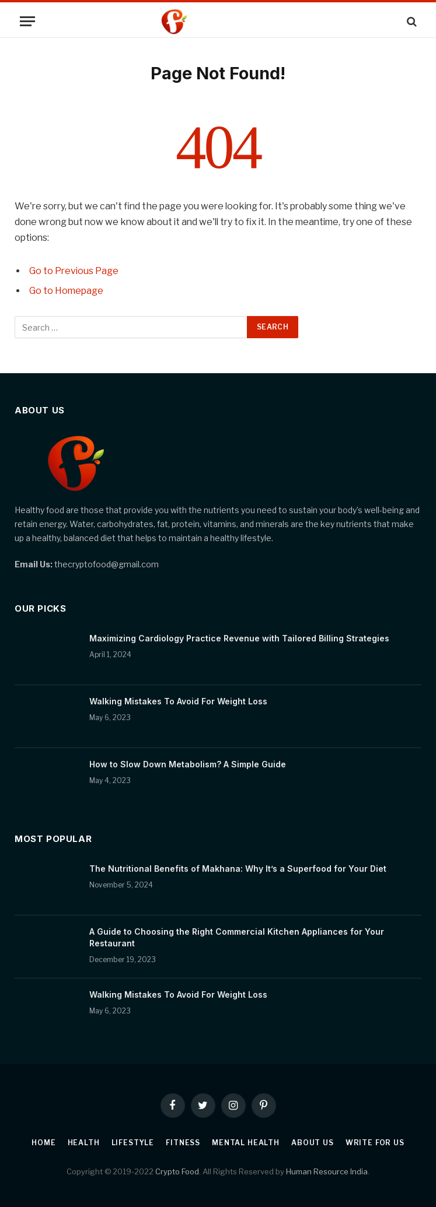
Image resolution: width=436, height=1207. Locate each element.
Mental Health (246, 1142)
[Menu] (27, 21)
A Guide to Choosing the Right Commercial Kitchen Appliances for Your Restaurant (236, 937)
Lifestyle (133, 1142)
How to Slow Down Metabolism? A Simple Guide (187, 764)
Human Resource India (327, 1171)
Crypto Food (177, 1171)
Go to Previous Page (73, 270)
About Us (312, 1142)
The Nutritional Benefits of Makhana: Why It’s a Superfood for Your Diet (237, 868)
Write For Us (375, 1142)
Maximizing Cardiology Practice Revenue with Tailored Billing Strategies (239, 638)
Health (84, 1142)
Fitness (183, 1142)
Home (43, 1142)
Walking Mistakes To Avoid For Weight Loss (178, 701)
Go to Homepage (66, 290)
